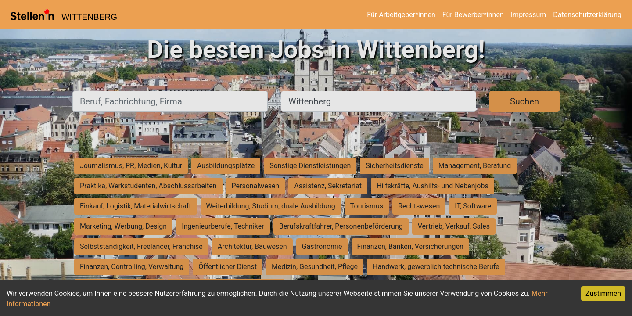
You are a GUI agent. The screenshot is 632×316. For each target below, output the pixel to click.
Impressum (528, 15)
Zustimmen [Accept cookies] (603, 293)
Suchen (524, 101)
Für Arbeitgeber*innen (401, 15)
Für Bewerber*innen (473, 15)
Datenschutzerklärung (587, 15)
